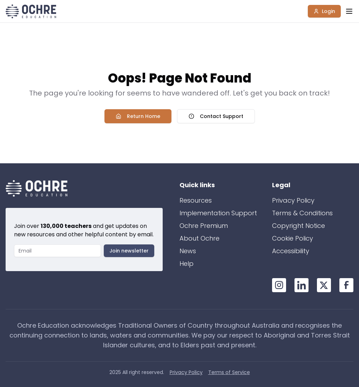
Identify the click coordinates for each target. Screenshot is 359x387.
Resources (196, 200)
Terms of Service (229, 372)
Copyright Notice (298, 225)
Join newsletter (129, 250)
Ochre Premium (204, 225)
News (188, 251)
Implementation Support (218, 213)
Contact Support (216, 116)
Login (324, 11)
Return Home (138, 116)
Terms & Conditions (302, 213)
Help (187, 263)
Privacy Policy (293, 200)
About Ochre (199, 238)
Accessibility (290, 251)
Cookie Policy (292, 238)
